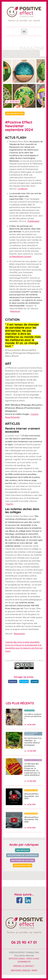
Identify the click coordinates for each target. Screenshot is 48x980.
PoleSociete (33, 221)
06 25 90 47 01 (24, 942)
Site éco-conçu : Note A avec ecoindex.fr (24, 960)
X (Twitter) (24, 681)
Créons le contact (23, 966)
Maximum (15, 311)
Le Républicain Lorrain (20, 256)
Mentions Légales (20, 970)
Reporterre (19, 633)
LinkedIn (34, 681)
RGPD (34, 970)
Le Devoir (22, 188)
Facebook (13, 681)
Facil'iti (9, 504)
